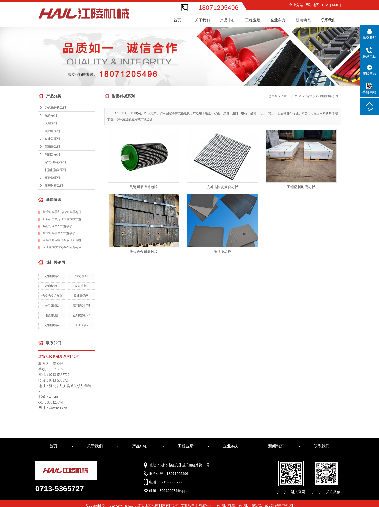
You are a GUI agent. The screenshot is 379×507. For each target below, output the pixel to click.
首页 (177, 20)
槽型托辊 (52, 315)
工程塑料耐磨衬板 (301, 187)
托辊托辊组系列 (55, 170)
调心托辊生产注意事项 (57, 226)
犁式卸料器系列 (55, 162)
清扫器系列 (52, 146)
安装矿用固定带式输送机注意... (63, 219)
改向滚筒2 (52, 276)
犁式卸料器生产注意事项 (58, 233)
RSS (325, 5)
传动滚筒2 (82, 325)
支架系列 (51, 123)
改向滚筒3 (82, 286)
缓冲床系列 (52, 131)
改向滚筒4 (52, 325)
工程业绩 (186, 446)
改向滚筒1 (52, 286)
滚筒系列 (51, 115)
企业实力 (231, 446)
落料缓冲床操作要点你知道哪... (63, 240)
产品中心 (309, 96)
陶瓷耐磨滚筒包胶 (144, 187)
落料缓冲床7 (81, 315)
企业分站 (296, 5)
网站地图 (312, 5)
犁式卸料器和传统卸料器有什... (63, 212)
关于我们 (95, 446)
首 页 (294, 96)
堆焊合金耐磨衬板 (144, 252)
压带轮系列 (52, 178)
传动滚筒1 (52, 305)
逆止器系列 (52, 139)
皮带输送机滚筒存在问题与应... (63, 247)
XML (335, 5)
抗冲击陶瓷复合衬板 (222, 187)
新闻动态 (276, 446)
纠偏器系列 (52, 154)
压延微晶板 (222, 252)
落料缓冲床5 (81, 305)
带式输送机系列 (55, 107)
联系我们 (328, 20)
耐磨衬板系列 (54, 185)
